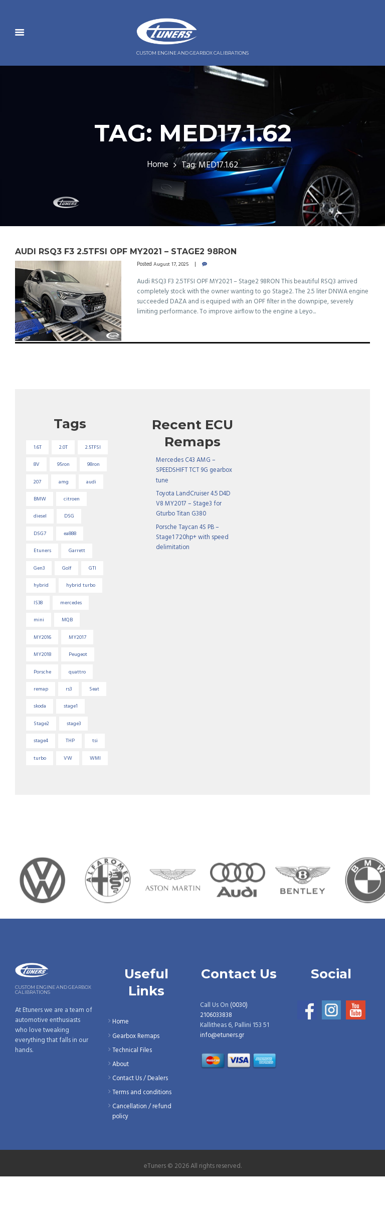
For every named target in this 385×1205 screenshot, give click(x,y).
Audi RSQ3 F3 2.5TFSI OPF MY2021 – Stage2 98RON (130, 251)
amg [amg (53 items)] (65, 501)
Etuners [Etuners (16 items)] (43, 572)
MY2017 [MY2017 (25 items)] (80, 661)
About (121, 1093)
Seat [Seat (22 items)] (96, 715)
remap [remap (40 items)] (41, 715)
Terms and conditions (142, 1121)
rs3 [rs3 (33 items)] (70, 715)
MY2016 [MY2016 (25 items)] (43, 661)
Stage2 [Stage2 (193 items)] (42, 751)
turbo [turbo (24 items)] (40, 787)
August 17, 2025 (171, 264)
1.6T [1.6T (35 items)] (38, 447)
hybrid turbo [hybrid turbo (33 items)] (83, 608)
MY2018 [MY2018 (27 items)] (43, 679)
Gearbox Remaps (136, 1065)
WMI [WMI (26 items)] (97, 787)
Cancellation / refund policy (142, 1140)
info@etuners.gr (222, 1064)
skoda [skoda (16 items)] (40, 733)
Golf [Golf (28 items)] (68, 590)
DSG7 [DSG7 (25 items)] (40, 555)
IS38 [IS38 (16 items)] (39, 626)
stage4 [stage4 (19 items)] (41, 769)
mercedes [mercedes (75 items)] (73, 626)
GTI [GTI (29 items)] (95, 590)
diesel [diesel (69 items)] (40, 537)
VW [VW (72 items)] (69, 787)
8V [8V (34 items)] (72, 465)
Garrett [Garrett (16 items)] (79, 572)
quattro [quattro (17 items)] (79, 698)
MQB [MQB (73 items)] (69, 644)
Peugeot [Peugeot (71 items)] (80, 679)
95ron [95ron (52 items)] (40, 483)
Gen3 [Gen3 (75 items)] (40, 590)
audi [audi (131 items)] (93, 501)
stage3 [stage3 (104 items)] (75, 751)
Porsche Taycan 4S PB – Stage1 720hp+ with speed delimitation (193, 537)
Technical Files (132, 1079)
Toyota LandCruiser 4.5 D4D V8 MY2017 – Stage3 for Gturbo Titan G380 (195, 503)
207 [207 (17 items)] (38, 501)
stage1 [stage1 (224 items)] (72, 733)
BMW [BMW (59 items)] (40, 519)
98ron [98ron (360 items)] (72, 483)
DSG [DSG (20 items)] (70, 537)
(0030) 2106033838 (224, 1039)
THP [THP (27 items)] (71, 769)
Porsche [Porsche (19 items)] (43, 698)
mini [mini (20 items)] (39, 644)
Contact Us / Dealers (140, 1107)
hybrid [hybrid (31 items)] (41, 608)
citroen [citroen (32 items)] (73, 519)
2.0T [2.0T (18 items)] (65, 447)
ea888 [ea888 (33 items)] (72, 555)
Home (157, 165)
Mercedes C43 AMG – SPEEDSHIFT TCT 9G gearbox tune (196, 470)
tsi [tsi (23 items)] (97, 769)
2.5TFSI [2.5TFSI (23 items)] (42, 465)
